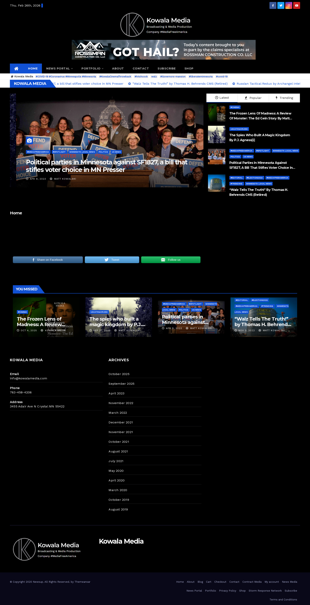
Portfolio (92, 68)
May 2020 (116, 471)
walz (154, 76)
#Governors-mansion (172, 76)
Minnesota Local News (285, 151)
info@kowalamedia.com (28, 378)
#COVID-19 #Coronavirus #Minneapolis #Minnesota (66, 76)
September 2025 (121, 384)
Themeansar (82, 581)
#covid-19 (222, 76)
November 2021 (121, 432)
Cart (208, 581)
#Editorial (237, 178)
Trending (284, 98)
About (118, 68)
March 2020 (118, 490)
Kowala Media (53, 330)
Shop (189, 68)
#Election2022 (255, 178)
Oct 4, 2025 (29, 330)
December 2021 (121, 422)
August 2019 (118, 509)
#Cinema (235, 107)
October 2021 (119, 442)
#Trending (237, 184)
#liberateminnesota (201, 76)
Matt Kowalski (15, 178)
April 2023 (116, 393)
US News (248, 157)
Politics (235, 157)
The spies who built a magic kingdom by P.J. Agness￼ (115, 324)
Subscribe (167, 68)
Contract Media (252, 581)
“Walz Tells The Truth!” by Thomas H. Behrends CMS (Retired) (262, 324)
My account (272, 581)
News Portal (59, 68)
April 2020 (117, 480)
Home (33, 68)
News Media (289, 581)
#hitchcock (141, 76)
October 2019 (119, 500)
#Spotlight (262, 151)
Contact (141, 68)
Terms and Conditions (283, 599)
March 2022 (118, 413)
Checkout (220, 581)
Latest (222, 97)
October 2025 (119, 374)
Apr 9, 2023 (182, 178)
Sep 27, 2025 (102, 330)
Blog (200, 581)
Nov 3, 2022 (246, 330)
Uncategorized (239, 129)
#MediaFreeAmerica (183, 152)
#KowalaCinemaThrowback (115, 76)
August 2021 (118, 451)
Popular (253, 98)
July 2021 (116, 461)
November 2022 (121, 403)
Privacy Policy (227, 590)
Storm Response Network (265, 590)
